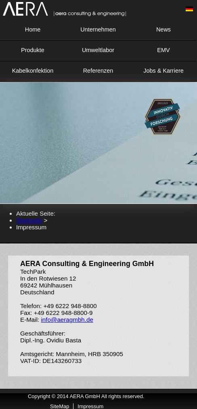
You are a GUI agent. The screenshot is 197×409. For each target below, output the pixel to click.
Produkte (32, 50)
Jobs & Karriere (163, 70)
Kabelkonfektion (33, 70)
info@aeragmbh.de (67, 319)
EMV (163, 50)
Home (33, 29)
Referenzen (98, 70)
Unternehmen (97, 29)
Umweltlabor (98, 50)
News (163, 29)
